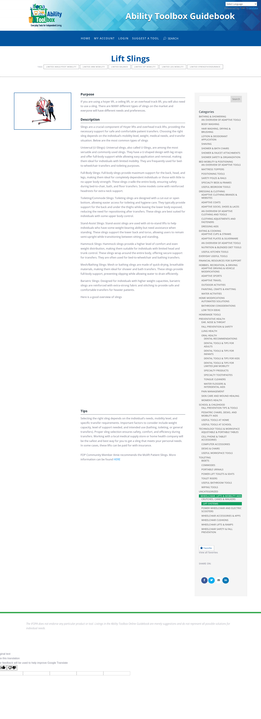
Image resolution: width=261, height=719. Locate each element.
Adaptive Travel (211, 280)
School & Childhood (212, 404)
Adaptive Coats (211, 202)
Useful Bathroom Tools (216, 482)
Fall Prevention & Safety (217, 326)
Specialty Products (216, 370)
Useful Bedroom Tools (215, 186)
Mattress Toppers (212, 169)
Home (85, 38)
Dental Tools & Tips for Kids (222, 358)
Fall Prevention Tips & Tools (219, 407)
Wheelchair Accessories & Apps (221, 515)
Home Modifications (212, 297)
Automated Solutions (215, 301)
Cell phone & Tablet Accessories (214, 438)
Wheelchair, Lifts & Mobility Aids (221, 496)
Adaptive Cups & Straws (216, 234)
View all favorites (208, 552)
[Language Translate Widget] (241, 4)
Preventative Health (212, 318)
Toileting (205, 457)
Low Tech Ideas (210, 310)
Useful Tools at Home (215, 420)
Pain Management (212, 391)
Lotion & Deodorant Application (214, 138)
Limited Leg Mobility (173, 67)
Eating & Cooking (210, 230)
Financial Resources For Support (220, 260)
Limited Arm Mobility (94, 67)
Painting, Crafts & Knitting (218, 289)
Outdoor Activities (213, 284)
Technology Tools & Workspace (219, 428)
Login (123, 38)
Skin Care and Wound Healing (220, 395)
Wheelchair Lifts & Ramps (217, 524)
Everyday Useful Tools (213, 256)
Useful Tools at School (216, 424)
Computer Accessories (215, 444)
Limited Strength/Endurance (205, 67)
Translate (249, 8)
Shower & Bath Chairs (215, 148)
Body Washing (210, 124)
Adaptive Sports (211, 275)
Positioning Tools (213, 173)
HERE (117, 459)
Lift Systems (210, 503)
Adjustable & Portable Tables (220, 432)
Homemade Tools (210, 314)
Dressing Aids (210, 226)
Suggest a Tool (145, 38)
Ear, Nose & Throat (213, 322)
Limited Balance (119, 67)
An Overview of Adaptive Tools (221, 119)
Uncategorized (208, 491)
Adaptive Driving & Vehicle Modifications (218, 270)
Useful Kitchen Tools (214, 251)
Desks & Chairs (210, 448)
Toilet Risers (209, 478)
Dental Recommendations (220, 338)
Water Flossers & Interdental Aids (215, 385)
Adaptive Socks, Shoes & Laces (220, 206)
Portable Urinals (212, 469)
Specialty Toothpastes (218, 375)
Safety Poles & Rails (213, 178)
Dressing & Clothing (212, 191)
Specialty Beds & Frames (216, 182)
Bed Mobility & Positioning (216, 161)
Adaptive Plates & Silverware (219, 238)
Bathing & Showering (212, 116)
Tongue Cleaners (215, 379)
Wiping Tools (209, 487)
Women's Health (211, 400)
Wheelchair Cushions (214, 520)
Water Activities (211, 293)
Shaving (206, 143)
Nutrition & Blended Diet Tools (221, 247)
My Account (104, 38)
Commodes (208, 465)
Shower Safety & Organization (220, 157)
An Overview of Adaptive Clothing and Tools (217, 213)
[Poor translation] (12, 668)
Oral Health (209, 335)
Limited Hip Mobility (145, 67)
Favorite (206, 548)
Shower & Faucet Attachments (220, 152)
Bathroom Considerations (218, 305)
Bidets (205, 460)
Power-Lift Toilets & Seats (217, 473)
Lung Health (209, 331)
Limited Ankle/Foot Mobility (61, 67)
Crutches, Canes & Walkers (218, 499)
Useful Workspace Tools (217, 453)
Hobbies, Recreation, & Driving (218, 265)
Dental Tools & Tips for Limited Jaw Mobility (219, 364)
